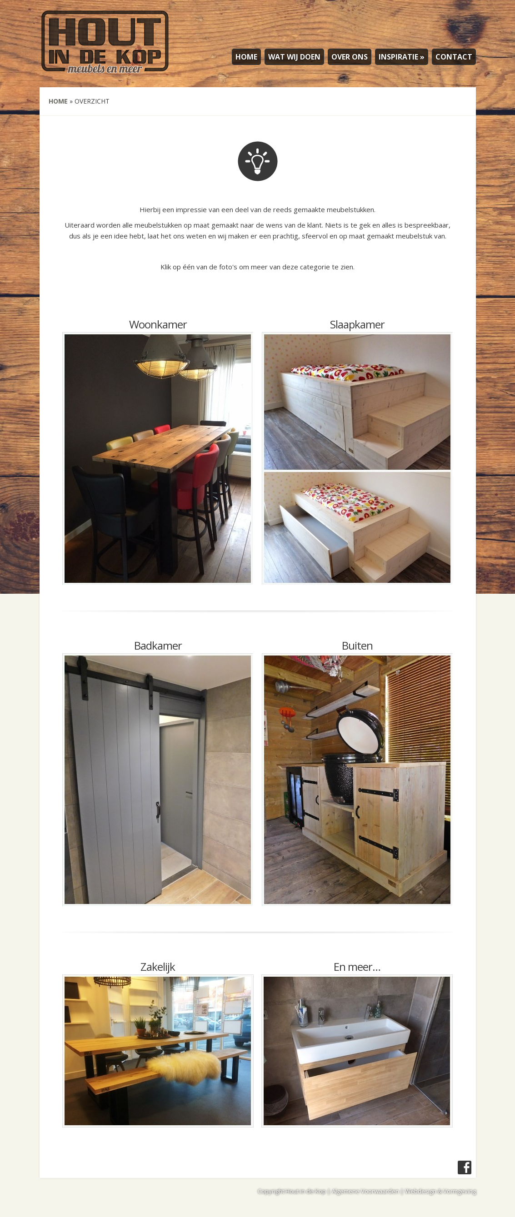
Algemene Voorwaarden (365, 1191)
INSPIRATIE (402, 57)
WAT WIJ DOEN (294, 57)
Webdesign (420, 1191)
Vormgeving (459, 1191)
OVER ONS (349, 57)
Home (58, 101)
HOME (246, 57)
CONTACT (453, 57)
